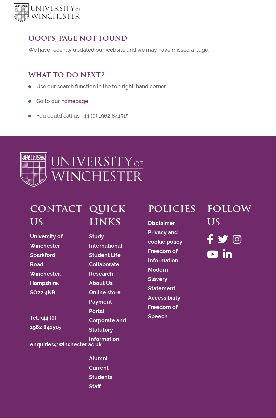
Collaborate (104, 264)
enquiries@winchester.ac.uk (66, 344)
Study (96, 236)
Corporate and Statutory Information (107, 329)
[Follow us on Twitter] (224, 239)
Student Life (105, 255)
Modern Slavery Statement (161, 279)
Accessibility (164, 298)
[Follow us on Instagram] (239, 239)
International (105, 246)
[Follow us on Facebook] (212, 239)
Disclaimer (161, 223)
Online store (105, 292)
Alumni (98, 358)
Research (101, 274)
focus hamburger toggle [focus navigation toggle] (250, 13)
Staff (95, 386)
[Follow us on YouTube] (214, 254)
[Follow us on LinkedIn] (229, 254)
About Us (101, 283)
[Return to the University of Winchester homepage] (138, 169)
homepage (74, 101)
